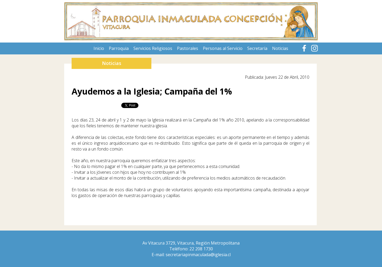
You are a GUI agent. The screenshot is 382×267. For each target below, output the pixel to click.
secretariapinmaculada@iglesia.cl (198, 254)
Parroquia (119, 48)
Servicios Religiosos (152, 48)
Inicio (99, 48)
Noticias (280, 48)
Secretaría (257, 48)
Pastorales (187, 48)
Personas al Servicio (223, 48)
